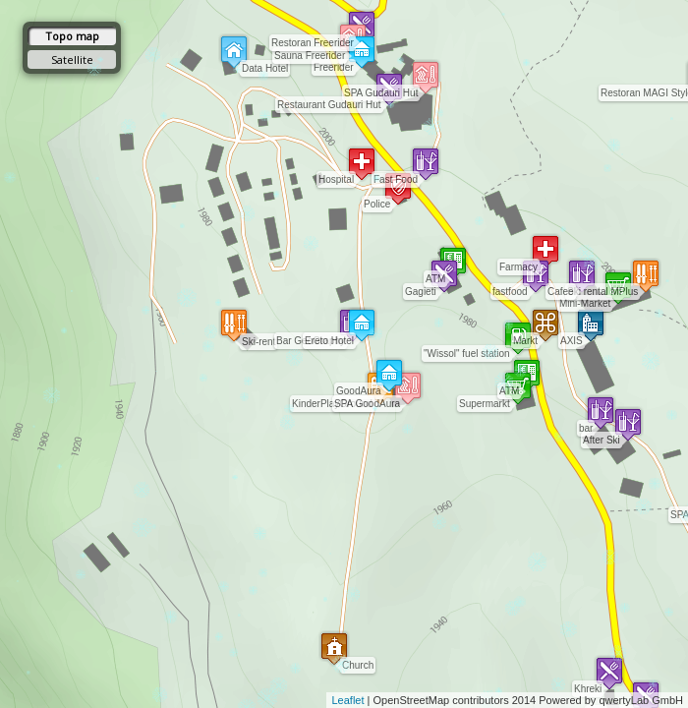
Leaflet (347, 700)
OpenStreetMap (411, 700)
